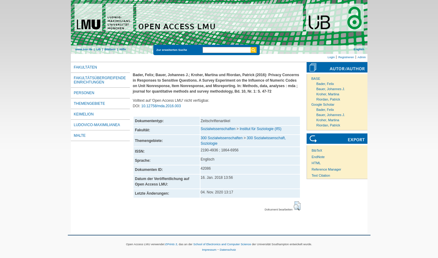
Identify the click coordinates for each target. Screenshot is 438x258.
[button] (297, 205)
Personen (84, 93)
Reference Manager (326, 169)
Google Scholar (323, 104)
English (359, 49)
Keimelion (84, 114)
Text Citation (321, 175)
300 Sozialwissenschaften (222, 138)
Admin (362, 57)
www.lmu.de (83, 49)
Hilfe (123, 49)
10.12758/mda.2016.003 (161, 106)
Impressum (209, 249)
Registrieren (346, 57)
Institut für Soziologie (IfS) (260, 129)
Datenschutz (228, 249)
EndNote (318, 157)
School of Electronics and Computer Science (222, 244)
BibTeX (317, 150)
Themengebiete (89, 103)
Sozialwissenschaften (218, 129)
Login (331, 57)
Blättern (110, 49)
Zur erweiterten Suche (171, 49)
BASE (315, 78)
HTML (316, 163)
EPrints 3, (171, 244)
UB (98, 49)
